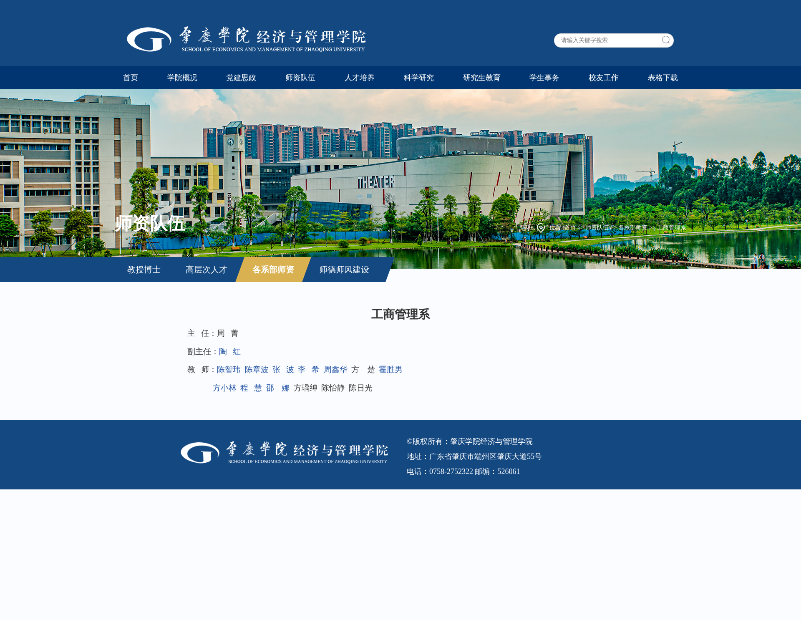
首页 (130, 77)
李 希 (309, 369)
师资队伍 (300, 77)
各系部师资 (632, 227)
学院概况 (182, 77)
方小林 (225, 387)
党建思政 (241, 77)
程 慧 (251, 387)
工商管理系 (671, 227)
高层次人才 (206, 269)
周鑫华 (336, 369)
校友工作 (604, 77)
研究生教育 (482, 77)
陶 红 (230, 351)
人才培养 (360, 77)
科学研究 (419, 77)
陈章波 (257, 369)
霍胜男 (391, 369)
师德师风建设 (344, 269)
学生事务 (544, 77)
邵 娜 (278, 387)
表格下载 (663, 77)
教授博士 (144, 269)
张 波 (283, 369)
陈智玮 (229, 369)
